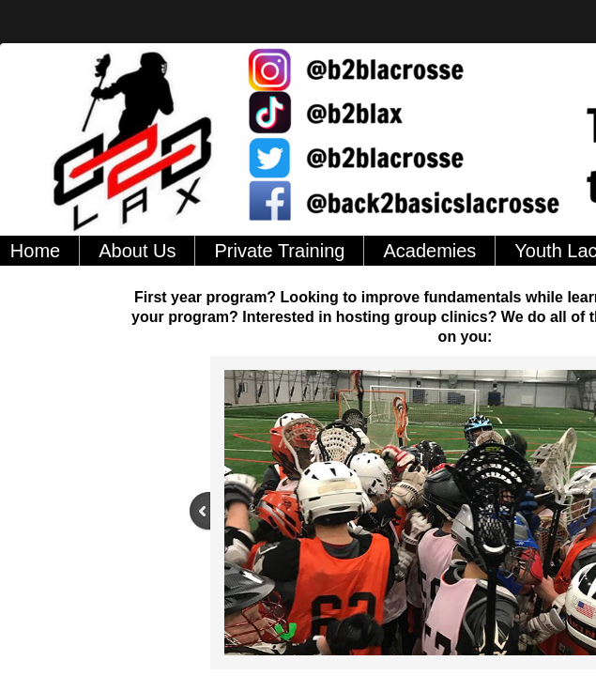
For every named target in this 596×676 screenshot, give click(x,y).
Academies (429, 250)
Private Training (279, 250)
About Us (137, 250)
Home (35, 250)
